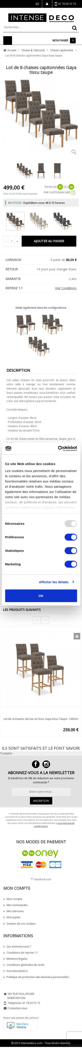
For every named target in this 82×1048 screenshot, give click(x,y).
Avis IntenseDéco (15, 971)
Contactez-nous (17, 1008)
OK (41, 596)
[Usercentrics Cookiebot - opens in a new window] (58, 448)
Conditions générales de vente (23, 965)
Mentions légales (15, 959)
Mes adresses (13, 911)
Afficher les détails (53, 582)
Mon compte (12, 899)
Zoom (74, 152)
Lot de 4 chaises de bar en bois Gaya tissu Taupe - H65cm (40, 719)
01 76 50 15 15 (65, 4)
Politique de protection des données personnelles (36, 977)
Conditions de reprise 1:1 (20, 952)
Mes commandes (15, 905)
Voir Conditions (66, 288)
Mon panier (12, 917)
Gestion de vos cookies (19, 923)
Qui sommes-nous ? (17, 946)
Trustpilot (6, 753)
